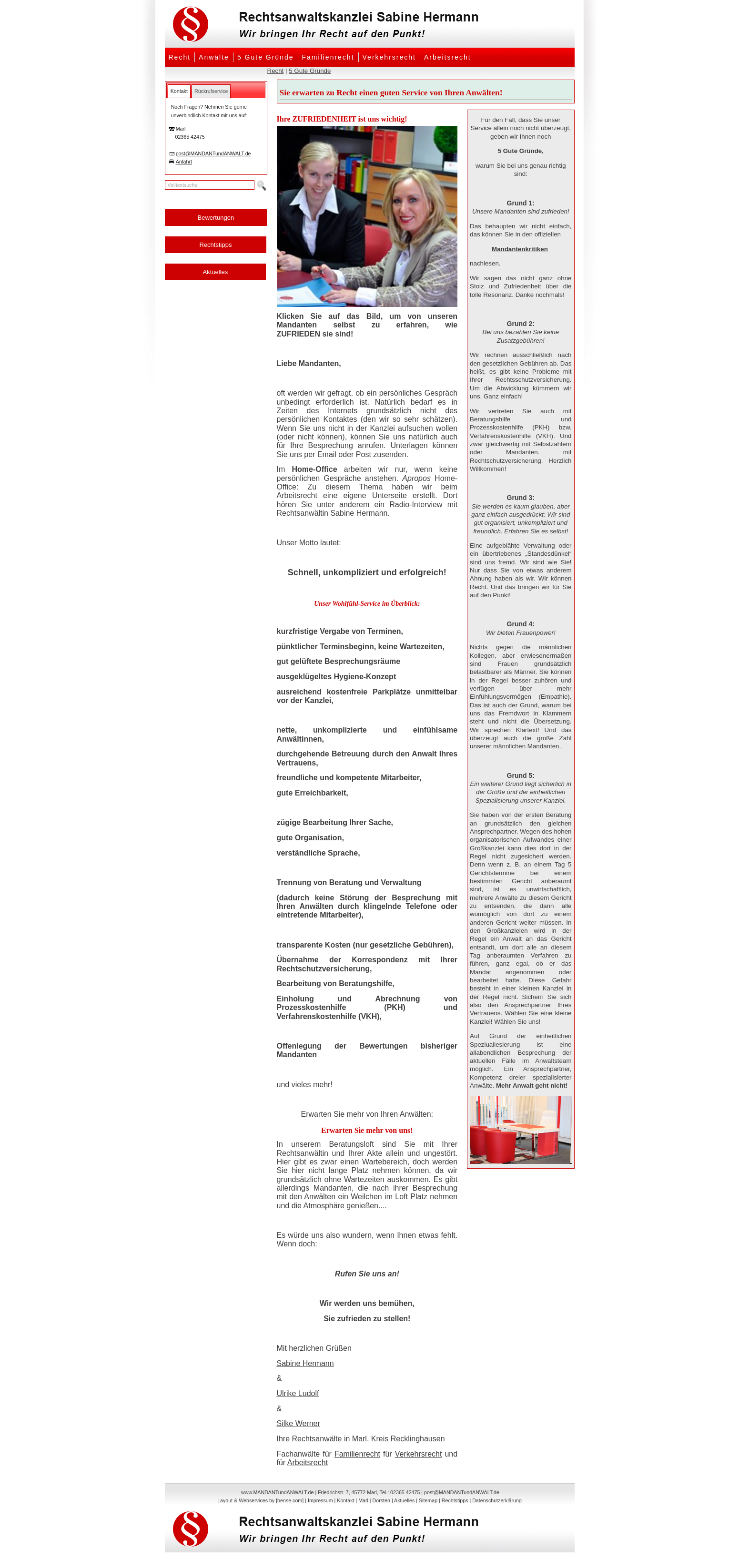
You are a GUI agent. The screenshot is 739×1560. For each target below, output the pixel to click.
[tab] (179, 91)
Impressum (320, 1500)
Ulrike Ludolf (298, 1393)
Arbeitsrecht (447, 57)
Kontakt (345, 1500)
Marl (363, 1500)
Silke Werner (298, 1423)
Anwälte (214, 57)
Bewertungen (216, 217)
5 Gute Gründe (265, 57)
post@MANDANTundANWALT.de (213, 153)
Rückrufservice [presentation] (211, 91)
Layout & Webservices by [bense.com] (260, 1500)
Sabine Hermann (305, 1363)
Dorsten (381, 1500)
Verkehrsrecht (389, 57)
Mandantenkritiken (520, 249)
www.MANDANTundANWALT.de (277, 1492)
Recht (180, 57)
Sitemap (428, 1500)
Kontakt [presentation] (179, 91)
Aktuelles (215, 271)
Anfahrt (184, 161)
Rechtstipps (216, 244)
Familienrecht (328, 57)
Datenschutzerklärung (497, 1500)
